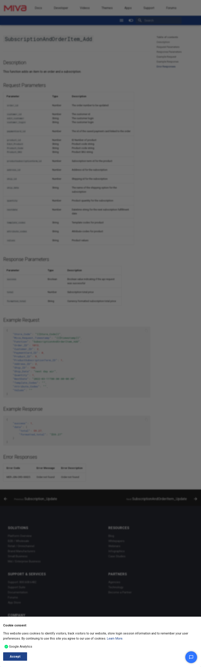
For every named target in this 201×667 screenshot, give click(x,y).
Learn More (114, 638)
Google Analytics (20, 646)
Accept (15, 656)
